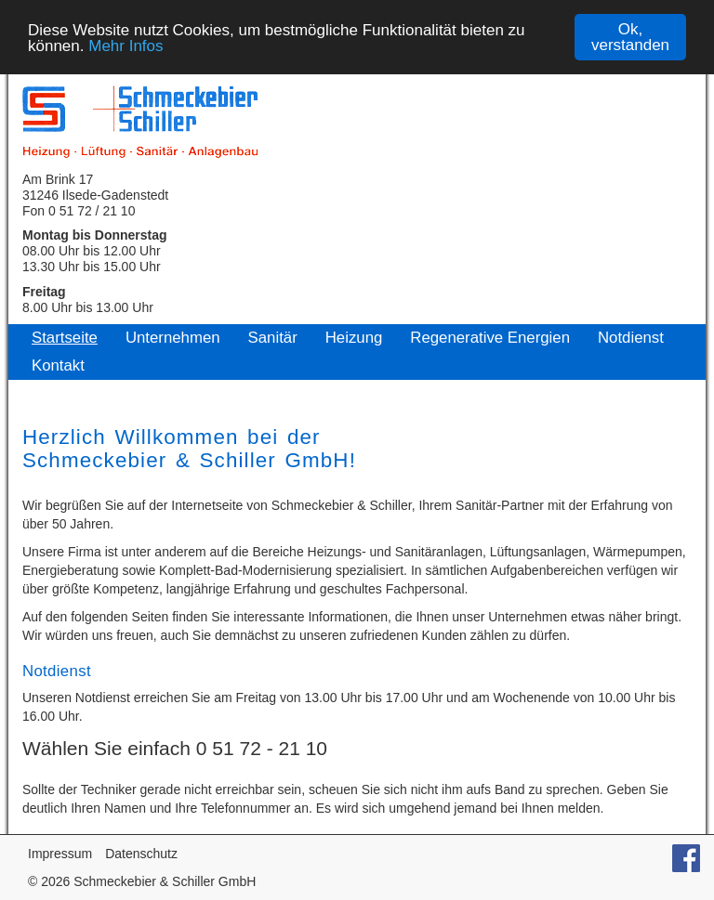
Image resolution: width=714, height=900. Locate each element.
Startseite (65, 337)
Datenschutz (141, 853)
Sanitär (273, 337)
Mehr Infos (125, 45)
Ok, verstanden (630, 37)
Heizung (354, 337)
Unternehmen (173, 337)
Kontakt (58, 365)
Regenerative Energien (490, 337)
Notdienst (631, 337)
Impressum (60, 853)
